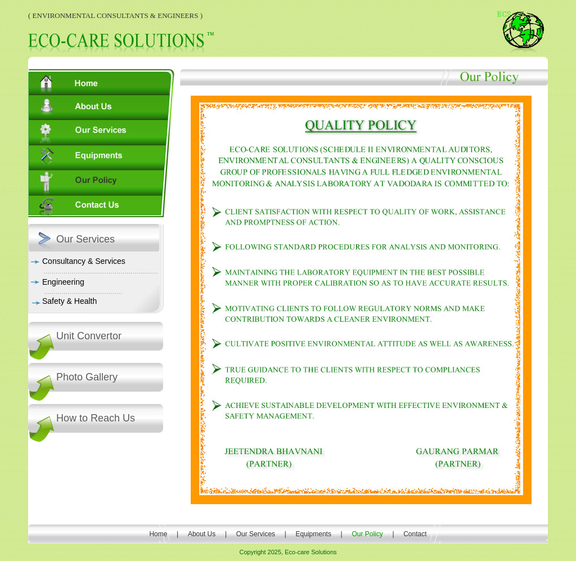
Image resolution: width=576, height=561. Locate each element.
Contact (414, 534)
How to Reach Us (95, 418)
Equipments (313, 534)
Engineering (63, 281)
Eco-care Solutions (310, 552)
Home (158, 534)
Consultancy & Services (83, 261)
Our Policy (368, 534)
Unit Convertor (89, 336)
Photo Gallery (87, 377)
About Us (201, 534)
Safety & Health (69, 301)
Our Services (255, 534)
